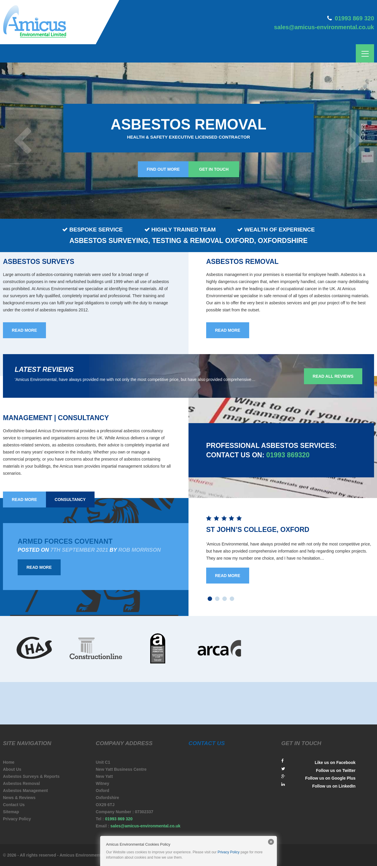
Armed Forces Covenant (65, 541)
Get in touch (214, 169)
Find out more (163, 169)
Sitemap (11, 811)
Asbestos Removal (21, 783)
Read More (39, 567)
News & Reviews (19, 797)
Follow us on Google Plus (318, 777)
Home (8, 762)
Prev (23, 140)
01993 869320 (288, 455)
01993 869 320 (354, 18)
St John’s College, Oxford (257, 529)
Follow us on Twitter (318, 770)
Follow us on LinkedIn (318, 785)
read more (24, 330)
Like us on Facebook (318, 762)
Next (353, 140)
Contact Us (14, 804)
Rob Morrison (139, 550)
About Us (12, 769)
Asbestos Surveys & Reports (31, 776)
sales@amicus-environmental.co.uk (324, 27)
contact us (206, 743)
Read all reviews (333, 376)
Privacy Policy (17, 818)
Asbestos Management (25, 790)
